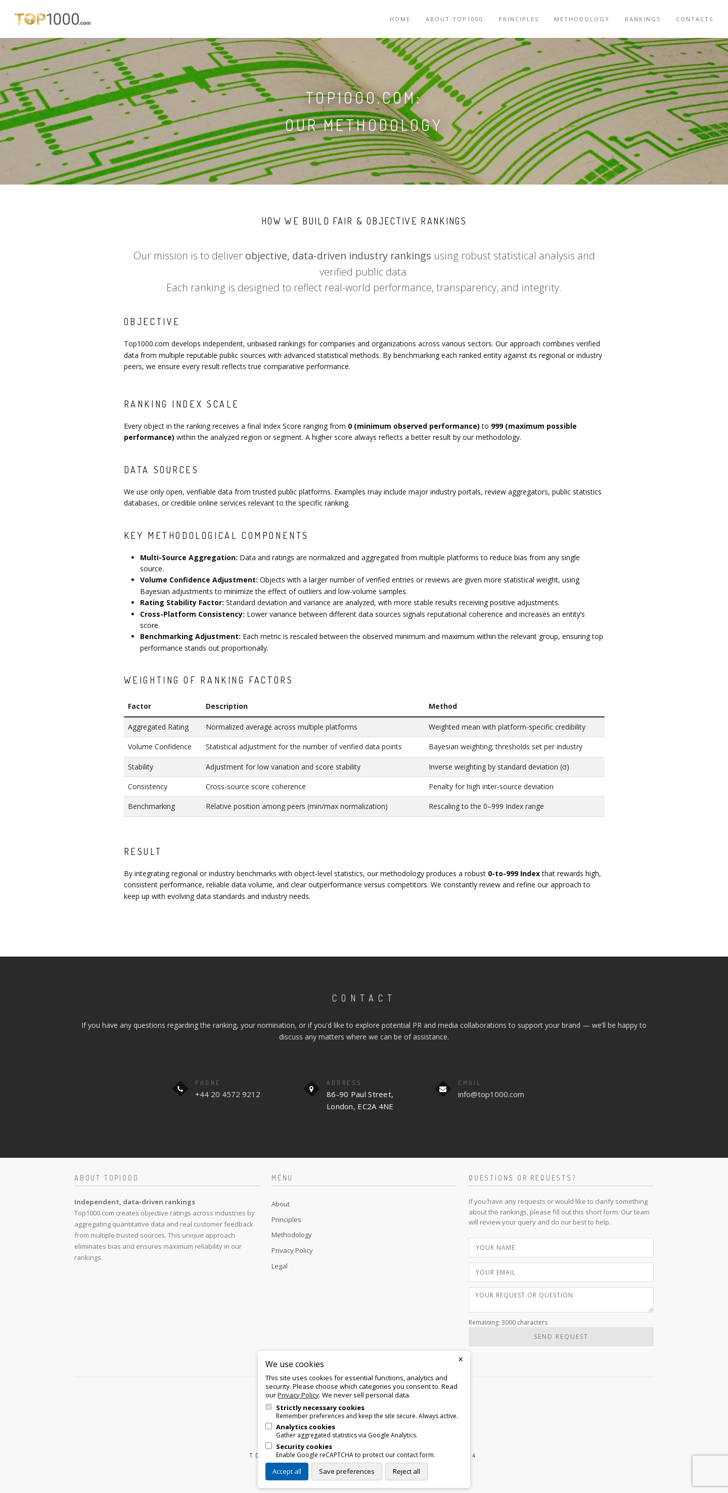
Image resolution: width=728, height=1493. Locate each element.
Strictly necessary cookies (320, 1408)
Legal (279, 1266)
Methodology (582, 19)
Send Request (561, 1336)
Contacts (694, 19)
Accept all (286, 1471)
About (280, 1203)
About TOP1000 (454, 19)
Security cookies (304, 1446)
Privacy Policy (292, 1250)
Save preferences (347, 1471)
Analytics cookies (305, 1427)
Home (400, 19)
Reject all (406, 1471)
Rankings (643, 19)
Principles (518, 19)
